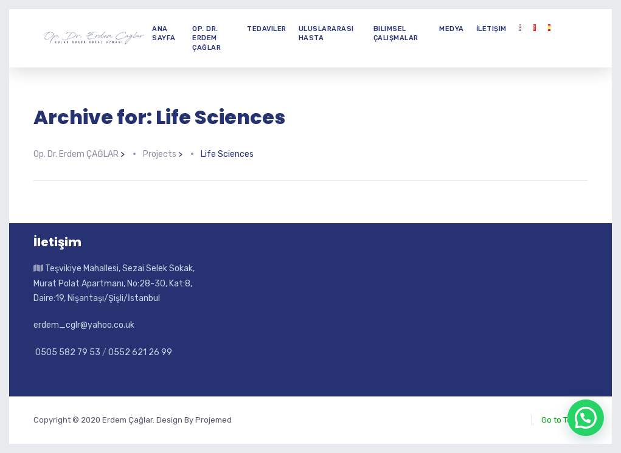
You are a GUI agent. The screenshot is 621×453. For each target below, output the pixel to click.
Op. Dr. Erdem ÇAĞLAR (206, 38)
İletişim (491, 29)
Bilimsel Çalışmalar (395, 33)
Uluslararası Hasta (326, 33)
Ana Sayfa (164, 33)
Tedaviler (266, 29)
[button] (585, 417)
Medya (451, 29)
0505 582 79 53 (66, 352)
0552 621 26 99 (140, 352)
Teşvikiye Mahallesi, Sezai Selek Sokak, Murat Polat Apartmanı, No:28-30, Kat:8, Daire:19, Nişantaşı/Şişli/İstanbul (114, 283)
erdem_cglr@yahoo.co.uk (83, 325)
